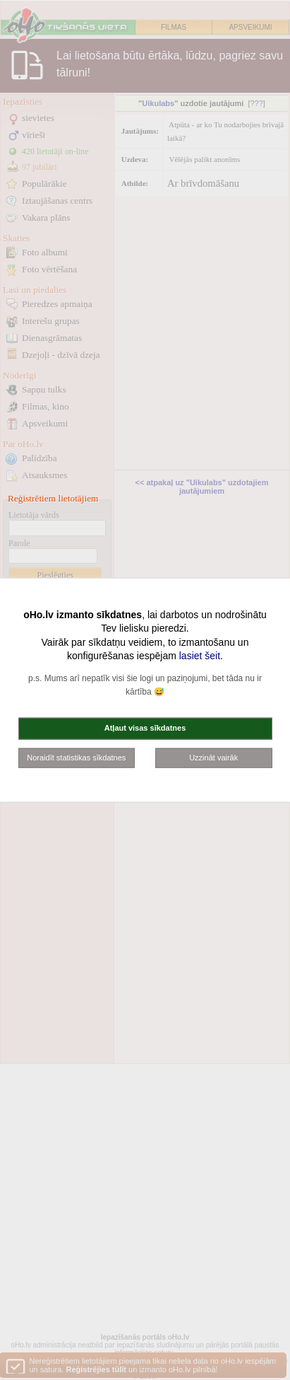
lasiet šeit (199, 655)
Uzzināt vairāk (213, 757)
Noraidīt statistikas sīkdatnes (76, 757)
